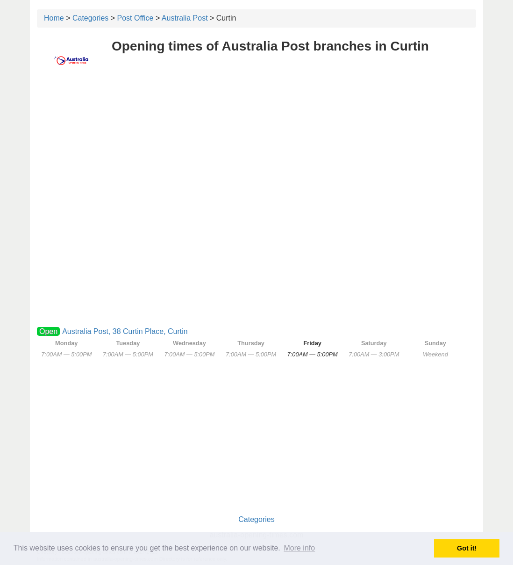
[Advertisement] (256, 148)
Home (54, 18)
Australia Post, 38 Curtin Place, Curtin (125, 331)
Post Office (135, 18)
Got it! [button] (467, 548)
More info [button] (299, 548)
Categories (90, 18)
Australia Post (185, 18)
